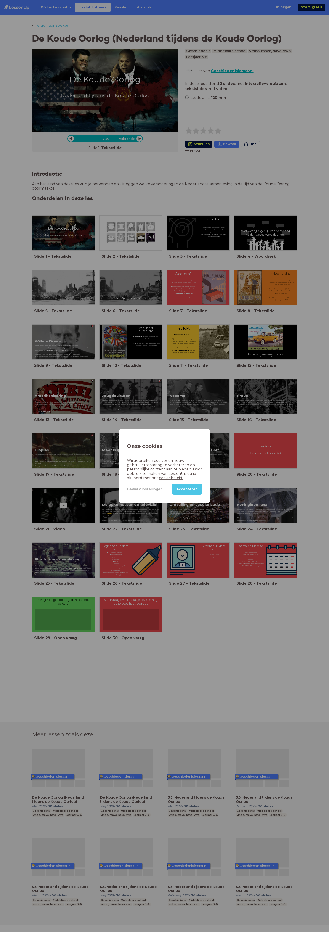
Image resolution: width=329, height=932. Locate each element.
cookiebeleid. (152, 478)
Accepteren (186, 489)
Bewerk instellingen (141, 489)
